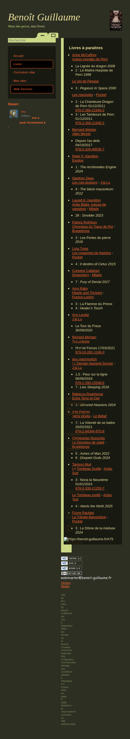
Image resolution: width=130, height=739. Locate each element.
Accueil (18, 55)
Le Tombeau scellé (86, 495)
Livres (18, 64)
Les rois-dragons (84, 182)
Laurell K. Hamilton (86, 200)
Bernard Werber (84, 130)
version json (71, 527)
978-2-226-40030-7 (90, 149)
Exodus (78, 160)
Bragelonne (80, 231)
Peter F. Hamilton (85, 156)
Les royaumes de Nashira (91, 253)
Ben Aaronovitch (84, 359)
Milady (94, 209)
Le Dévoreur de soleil (88, 442)
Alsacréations (68, 711)
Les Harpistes (82, 95)
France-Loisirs (83, 297)
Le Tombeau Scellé (86, 469)
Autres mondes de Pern (90, 59)
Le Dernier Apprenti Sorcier (92, 363)
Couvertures (75, 491)
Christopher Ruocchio (88, 438)
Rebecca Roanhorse (87, 394)
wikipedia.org (76, 434)
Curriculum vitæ (24, 72)
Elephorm (66, 705)
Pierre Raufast (83, 513)
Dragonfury (80, 275)
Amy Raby (80, 288)
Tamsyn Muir (82, 464)
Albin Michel (81, 134)
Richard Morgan (84, 337)
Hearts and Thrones (87, 293)
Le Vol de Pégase (85, 81)
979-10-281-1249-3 (90, 352)
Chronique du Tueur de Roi (92, 227)
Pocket (101, 95)
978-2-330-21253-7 (90, 488)
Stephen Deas (83, 178)
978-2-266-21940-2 (90, 110)
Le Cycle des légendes (73, 444)
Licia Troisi (80, 249)
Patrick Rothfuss (84, 222)
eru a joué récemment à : (27, 122)
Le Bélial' (100, 416)
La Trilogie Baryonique (89, 517)
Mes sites (20, 80)
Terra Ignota (81, 416)
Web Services (23, 89)
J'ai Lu (105, 182)
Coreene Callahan (85, 271)
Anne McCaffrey (84, 55)
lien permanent (74, 540)
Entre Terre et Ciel (85, 398)
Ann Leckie (80, 315)
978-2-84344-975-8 (90, 431)
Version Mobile (66, 584)
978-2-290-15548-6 (90, 383)
